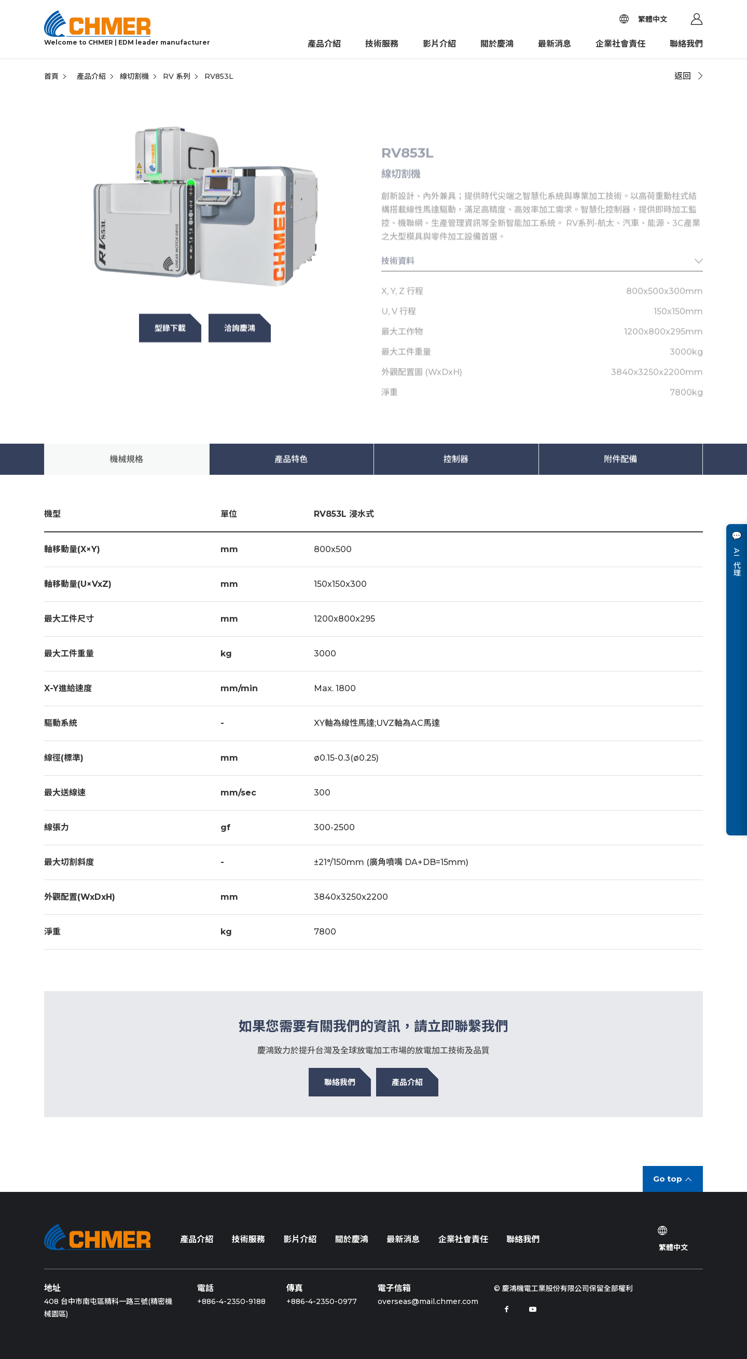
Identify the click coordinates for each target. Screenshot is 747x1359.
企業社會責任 (620, 44)
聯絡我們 (686, 44)
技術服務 (381, 44)
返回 (682, 76)
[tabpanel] (205, 217)
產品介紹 (324, 44)
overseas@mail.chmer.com (428, 1301)
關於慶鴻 (497, 44)
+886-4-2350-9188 (231, 1301)
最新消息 (554, 44)
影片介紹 (439, 44)
